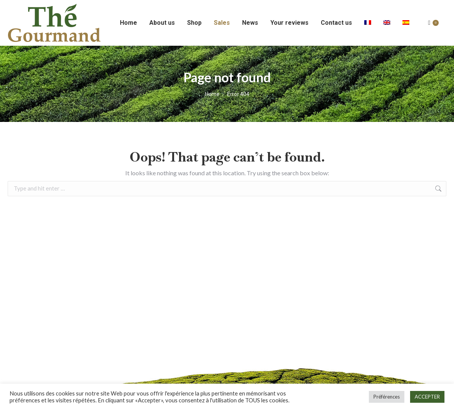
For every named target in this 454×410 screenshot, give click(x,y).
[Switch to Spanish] (406, 23)
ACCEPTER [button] (427, 397)
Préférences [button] (386, 397)
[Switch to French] (368, 23)
